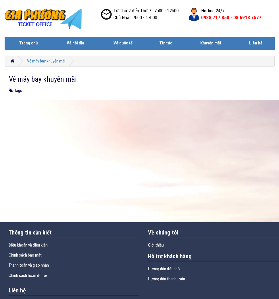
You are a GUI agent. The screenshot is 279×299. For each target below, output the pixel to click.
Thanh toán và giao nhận (29, 265)
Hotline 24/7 (212, 10)
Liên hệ (255, 43)
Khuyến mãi (210, 43)
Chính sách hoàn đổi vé (28, 275)
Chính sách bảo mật (25, 255)
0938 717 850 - (231, 17)
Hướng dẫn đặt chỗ (164, 268)
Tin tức (165, 43)
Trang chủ (28, 43)
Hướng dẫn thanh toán (166, 279)
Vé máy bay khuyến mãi (46, 61)
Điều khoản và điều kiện (28, 245)
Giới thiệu (156, 245)
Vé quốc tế (122, 43)
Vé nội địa (75, 43)
